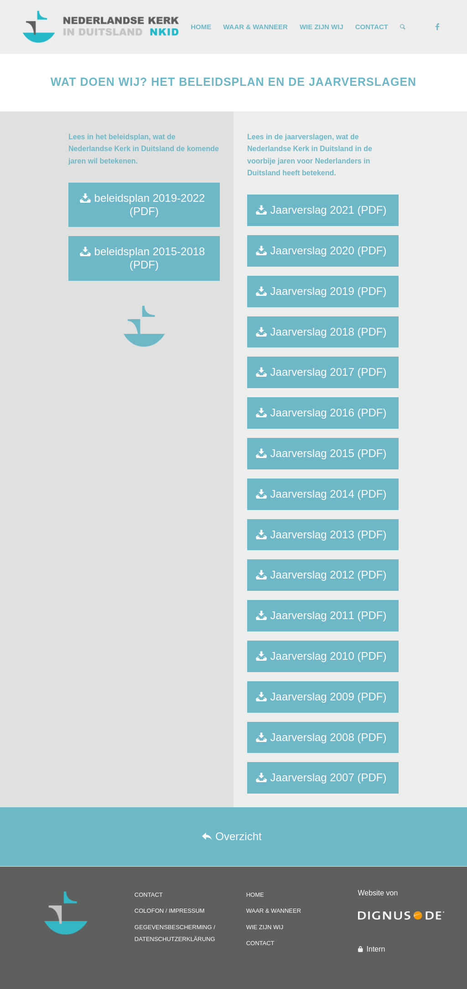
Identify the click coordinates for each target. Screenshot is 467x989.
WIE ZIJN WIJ (265, 927)
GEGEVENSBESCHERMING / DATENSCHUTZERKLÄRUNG (175, 933)
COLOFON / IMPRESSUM (170, 910)
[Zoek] (402, 27)
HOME (255, 894)
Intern (376, 949)
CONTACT (149, 894)
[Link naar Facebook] (437, 26)
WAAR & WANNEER (273, 910)
